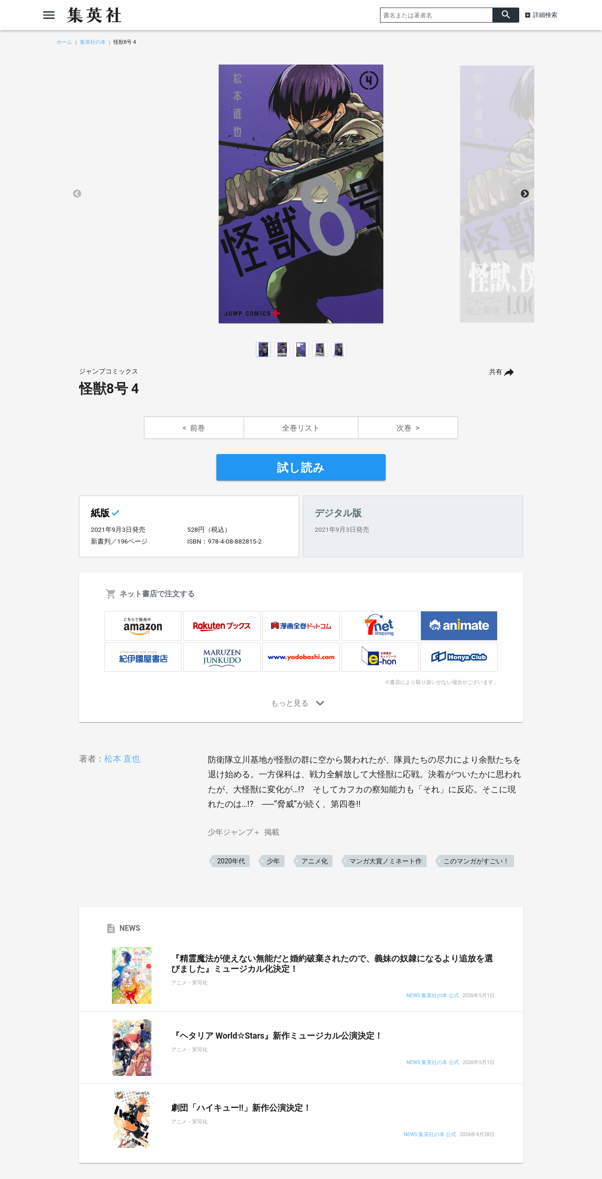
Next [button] (524, 194)
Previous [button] (77, 194)
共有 (495, 371)
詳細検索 (545, 14)
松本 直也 (122, 759)
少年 (273, 861)
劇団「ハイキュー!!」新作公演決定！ (241, 1108)
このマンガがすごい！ (476, 861)
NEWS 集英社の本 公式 (432, 996)
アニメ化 (314, 861)
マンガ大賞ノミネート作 (385, 861)
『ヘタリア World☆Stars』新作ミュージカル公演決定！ (277, 1036)
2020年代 (231, 861)
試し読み (301, 467)
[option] (301, 194)
